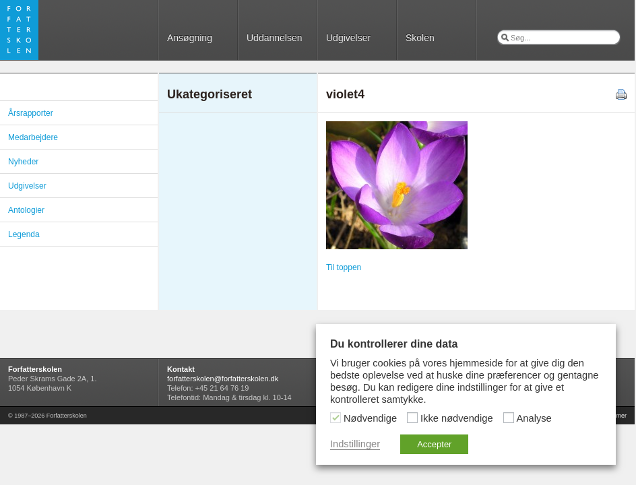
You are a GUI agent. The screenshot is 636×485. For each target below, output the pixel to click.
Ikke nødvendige (456, 418)
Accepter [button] (434, 444)
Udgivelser (348, 37)
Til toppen (343, 267)
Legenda (24, 234)
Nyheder (23, 161)
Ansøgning (189, 37)
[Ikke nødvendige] (412, 417)
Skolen (420, 37)
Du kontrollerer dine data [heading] (393, 344)
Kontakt (181, 369)
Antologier (26, 210)
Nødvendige (370, 418)
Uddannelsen (275, 37)
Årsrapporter (30, 113)
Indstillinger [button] (355, 444)
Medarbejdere (33, 137)
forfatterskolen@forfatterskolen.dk (222, 379)
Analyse (534, 418)
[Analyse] (508, 417)
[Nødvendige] (335, 417)
